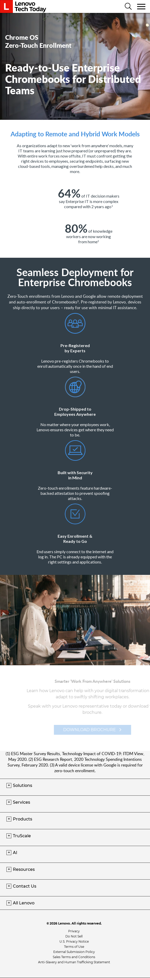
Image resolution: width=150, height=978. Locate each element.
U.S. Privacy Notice (74, 941)
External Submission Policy (74, 952)
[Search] (128, 7)
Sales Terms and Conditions (74, 957)
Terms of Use (74, 947)
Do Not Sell (74, 936)
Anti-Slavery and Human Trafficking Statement (74, 962)
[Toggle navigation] (141, 6)
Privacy (74, 931)
